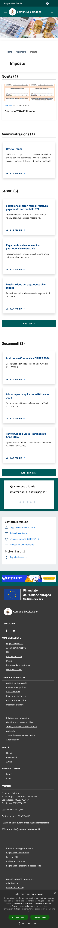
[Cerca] (52, 12)
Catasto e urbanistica (16, 700)
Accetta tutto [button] (18, 917)
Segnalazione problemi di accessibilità (23, 865)
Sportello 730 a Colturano (20, 111)
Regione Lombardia (13, 3)
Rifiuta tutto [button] (39, 917)
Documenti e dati (14, 669)
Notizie (8, 105)
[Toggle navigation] (5, 11)
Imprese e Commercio (16, 696)
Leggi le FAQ (12, 857)
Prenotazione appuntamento (19, 848)
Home (9, 51)
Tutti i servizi (29, 323)
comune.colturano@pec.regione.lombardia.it (27, 822)
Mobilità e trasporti (15, 704)
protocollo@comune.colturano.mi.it (24, 829)
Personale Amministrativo (18, 665)
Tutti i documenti (29, 472)
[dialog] (29, 909)
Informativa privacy (15, 887)
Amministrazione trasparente (20, 878)
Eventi (9, 778)
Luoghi (9, 774)
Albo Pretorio (12, 883)
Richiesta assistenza (15, 861)
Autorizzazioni (13, 739)
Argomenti (21, 51)
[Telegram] (13, 630)
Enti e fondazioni (14, 656)
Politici (9, 660)
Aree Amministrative (16, 647)
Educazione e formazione (17, 717)
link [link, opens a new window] (29, 911)
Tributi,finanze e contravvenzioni (21, 726)
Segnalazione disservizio (17, 852)
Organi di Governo (14, 643)
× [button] (55, 893)
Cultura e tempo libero (16, 687)
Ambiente (10, 731)
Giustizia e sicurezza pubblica (19, 722)
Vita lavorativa (13, 691)
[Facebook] (6, 630)
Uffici (8, 652)
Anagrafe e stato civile (16, 682)
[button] (29, 923)
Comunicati (11, 757)
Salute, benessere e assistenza (20, 735)
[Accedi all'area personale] (47, 3)
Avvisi (9, 761)
